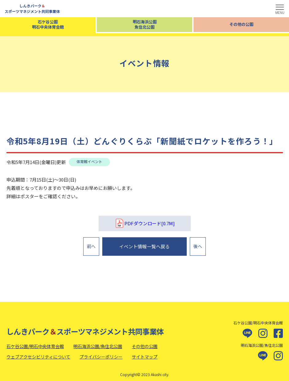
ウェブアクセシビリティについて (38, 353)
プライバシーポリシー (101, 353)
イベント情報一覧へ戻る (144, 245)
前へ (91, 245)
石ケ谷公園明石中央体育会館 (48, 24)
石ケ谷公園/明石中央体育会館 (35, 343)
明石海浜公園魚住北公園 (145, 24)
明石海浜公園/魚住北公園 (97, 343)
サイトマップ (145, 353)
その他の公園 (241, 24)
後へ (197, 245)
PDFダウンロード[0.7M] (145, 223)
